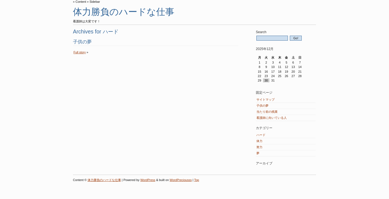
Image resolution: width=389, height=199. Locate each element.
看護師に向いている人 (271, 117)
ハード (261, 135)
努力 (259, 147)
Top (196, 180)
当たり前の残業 (267, 111)
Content (80, 1)
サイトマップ (265, 99)
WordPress (147, 180)
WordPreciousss (181, 180)
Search (261, 32)
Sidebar (95, 1)
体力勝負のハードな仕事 (123, 12)
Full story (79, 52)
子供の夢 (82, 41)
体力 (259, 141)
